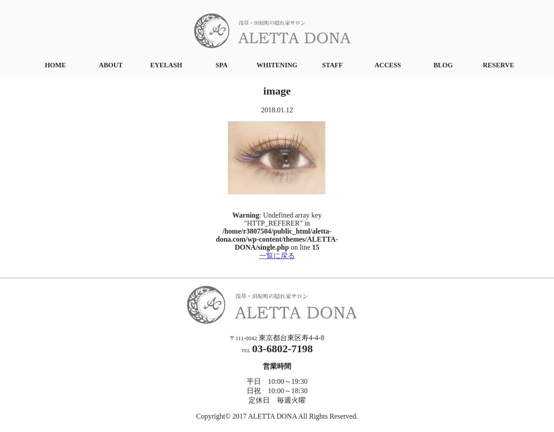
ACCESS (388, 65)
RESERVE (498, 65)
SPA (221, 65)
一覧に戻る (277, 255)
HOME (55, 65)
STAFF (332, 65)
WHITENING (277, 65)
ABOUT (111, 65)
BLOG (443, 65)
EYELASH (166, 65)
